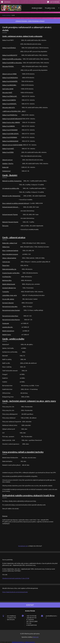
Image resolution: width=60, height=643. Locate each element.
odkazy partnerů (30, 642)
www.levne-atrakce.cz (18, 642)
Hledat (2, 1)
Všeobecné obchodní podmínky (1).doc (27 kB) (15, 578)
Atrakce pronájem (37, 8)
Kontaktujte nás (22, 546)
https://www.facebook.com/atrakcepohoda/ (15, 592)
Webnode (36, 637)
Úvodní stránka (6, 15)
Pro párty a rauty (50, 8)
